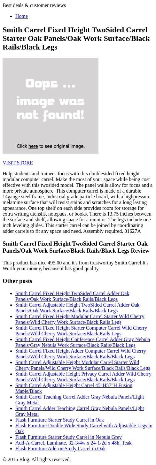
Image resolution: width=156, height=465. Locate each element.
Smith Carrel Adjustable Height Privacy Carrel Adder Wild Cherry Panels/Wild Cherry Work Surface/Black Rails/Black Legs (83, 376)
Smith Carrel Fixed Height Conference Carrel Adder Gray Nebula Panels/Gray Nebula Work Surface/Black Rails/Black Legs (82, 342)
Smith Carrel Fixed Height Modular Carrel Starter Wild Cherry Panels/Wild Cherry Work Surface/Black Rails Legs (79, 319)
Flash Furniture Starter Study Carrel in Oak (59, 420)
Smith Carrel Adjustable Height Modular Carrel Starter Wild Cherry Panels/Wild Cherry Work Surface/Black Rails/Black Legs (82, 365)
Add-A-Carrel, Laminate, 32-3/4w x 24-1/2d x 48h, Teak (73, 443)
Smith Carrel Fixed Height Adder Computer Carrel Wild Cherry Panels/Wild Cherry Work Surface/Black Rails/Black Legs (80, 353)
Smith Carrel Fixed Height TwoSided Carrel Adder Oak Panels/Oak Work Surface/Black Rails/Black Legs (72, 296)
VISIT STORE (18, 162)
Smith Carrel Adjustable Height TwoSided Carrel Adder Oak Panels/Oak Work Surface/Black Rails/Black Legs (77, 307)
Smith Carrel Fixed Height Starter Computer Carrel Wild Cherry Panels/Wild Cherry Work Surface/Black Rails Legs (81, 330)
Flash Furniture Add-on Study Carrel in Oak (60, 448)
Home (21, 16)
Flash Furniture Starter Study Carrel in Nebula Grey (68, 437)
